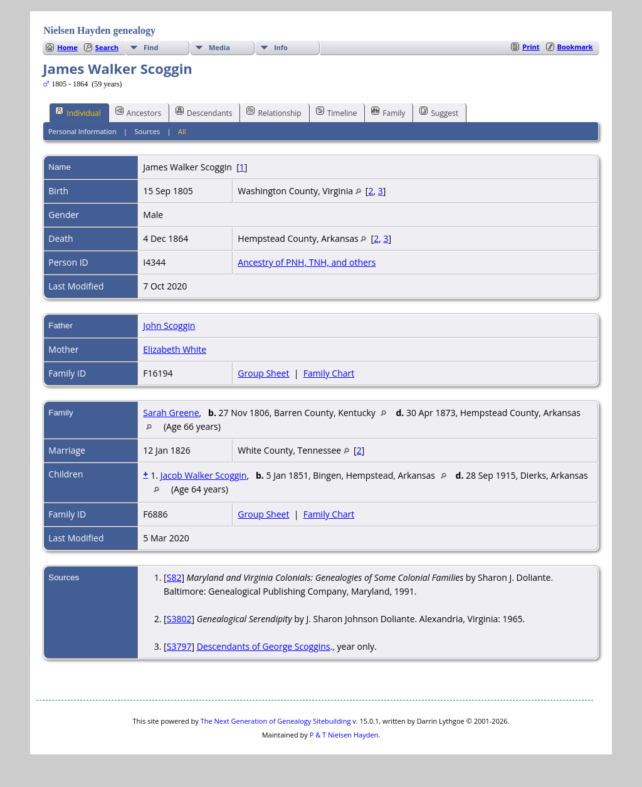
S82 (174, 577)
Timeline (336, 112)
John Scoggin (169, 325)
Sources (147, 131)
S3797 (179, 646)
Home (67, 47)
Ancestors (138, 112)
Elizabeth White (174, 349)
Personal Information (82, 131)
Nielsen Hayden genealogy (99, 30)
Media (219, 47)
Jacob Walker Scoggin (203, 475)
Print (530, 46)
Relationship (273, 112)
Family (388, 112)
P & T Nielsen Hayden (344, 734)
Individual (78, 112)
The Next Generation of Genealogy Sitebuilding (276, 721)
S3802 (179, 619)
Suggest (438, 112)
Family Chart (329, 373)
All (182, 131)
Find (151, 47)
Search (106, 47)
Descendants (204, 112)
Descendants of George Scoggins (263, 646)
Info (281, 47)
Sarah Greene (171, 413)
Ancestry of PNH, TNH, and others (307, 262)
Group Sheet (263, 373)
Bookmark (575, 46)
